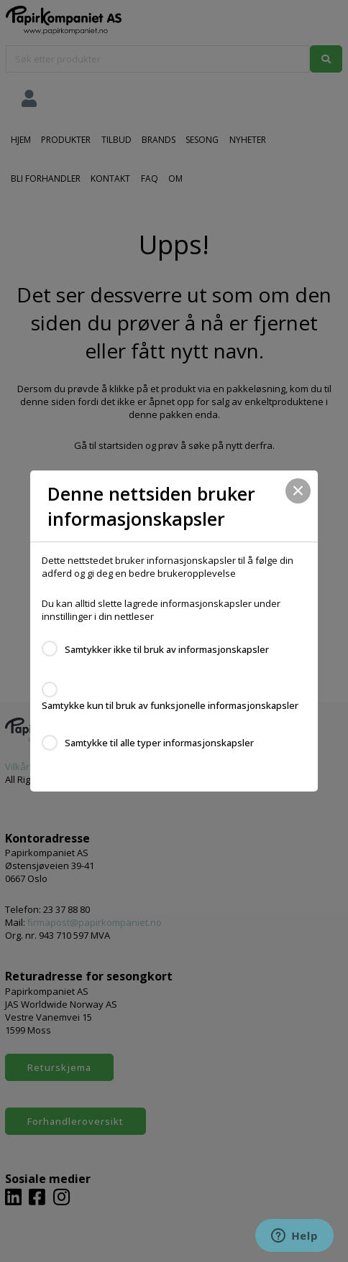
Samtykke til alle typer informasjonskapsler (159, 742)
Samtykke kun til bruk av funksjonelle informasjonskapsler (170, 705)
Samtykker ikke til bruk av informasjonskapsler (167, 649)
